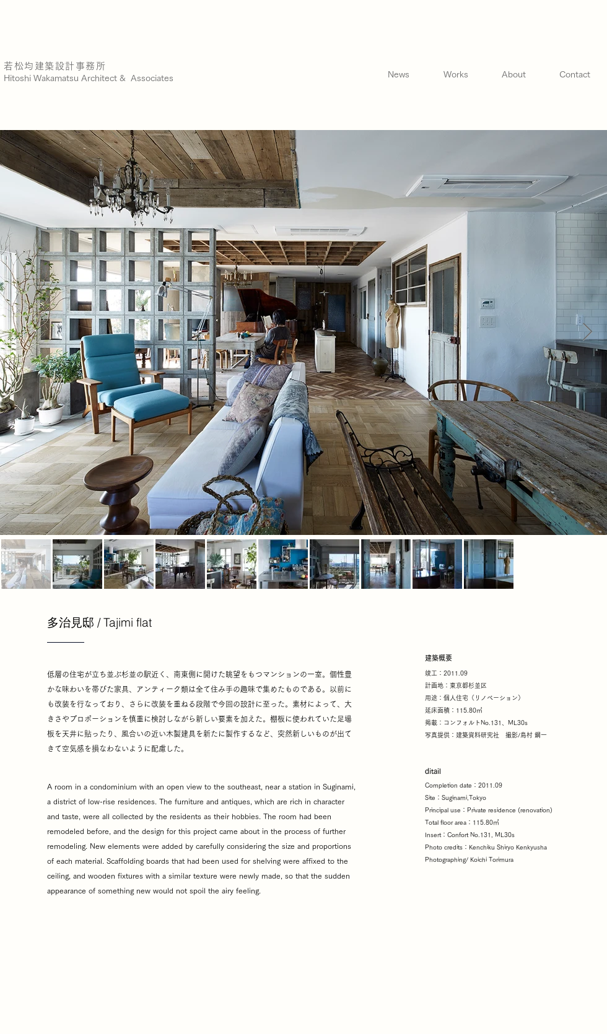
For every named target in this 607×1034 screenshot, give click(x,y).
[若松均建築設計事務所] (57, 66)
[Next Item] (587, 332)
